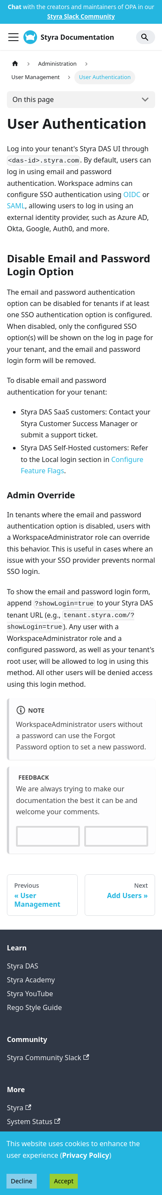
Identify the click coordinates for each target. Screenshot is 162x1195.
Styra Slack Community (80, 16)
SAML (16, 205)
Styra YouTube (30, 993)
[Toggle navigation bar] (13, 37)
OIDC (132, 194)
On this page (33, 99)
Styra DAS (22, 966)
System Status (33, 1121)
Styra (19, 1107)
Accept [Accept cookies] (63, 1181)
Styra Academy (31, 980)
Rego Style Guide (34, 1007)
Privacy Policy (85, 1155)
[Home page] (15, 63)
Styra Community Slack (48, 1057)
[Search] (145, 37)
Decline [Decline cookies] (21, 1181)
